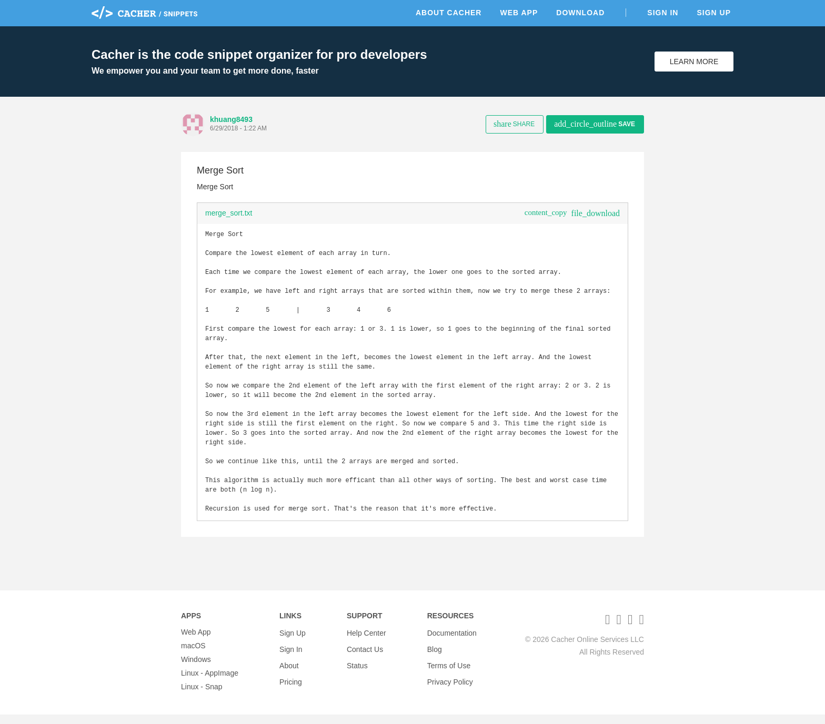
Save (594, 123)
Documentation (452, 641)
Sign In (662, 12)
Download (580, 12)
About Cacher (449, 12)
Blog (434, 655)
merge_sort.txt (228, 213)
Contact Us (365, 655)
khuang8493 (231, 119)
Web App (519, 12)
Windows (196, 669)
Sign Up (714, 12)
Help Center (366, 641)
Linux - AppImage (209, 682)
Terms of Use (448, 669)
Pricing (290, 682)
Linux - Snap (202, 696)
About (289, 669)
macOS (193, 655)
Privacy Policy (450, 682)
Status (357, 669)
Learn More (694, 61)
